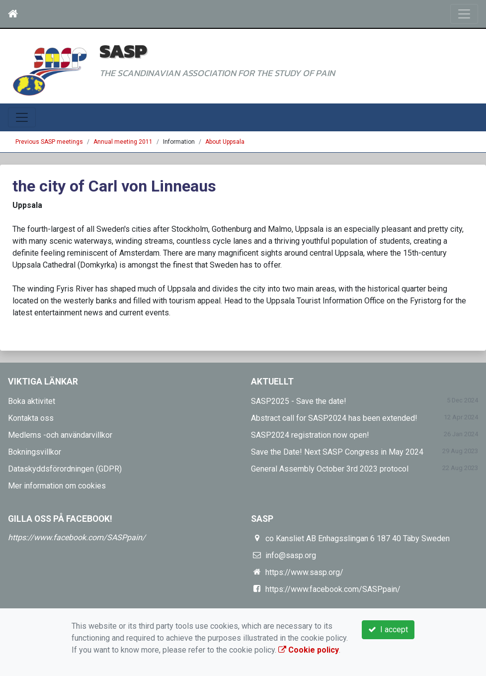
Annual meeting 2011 (123, 141)
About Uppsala (224, 141)
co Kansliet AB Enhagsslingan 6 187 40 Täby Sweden (357, 538)
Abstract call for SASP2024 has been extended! (334, 418)
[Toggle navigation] (464, 14)
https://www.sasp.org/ (304, 572)
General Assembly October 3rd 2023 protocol (329, 469)
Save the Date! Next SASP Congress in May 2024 (337, 452)
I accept (388, 629)
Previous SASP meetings (49, 141)
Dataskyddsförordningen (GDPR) (65, 469)
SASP (123, 50)
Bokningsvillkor (34, 452)
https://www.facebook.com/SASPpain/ (77, 537)
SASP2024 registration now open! (310, 435)
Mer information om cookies (57, 485)
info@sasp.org (290, 555)
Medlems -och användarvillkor (60, 435)
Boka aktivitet (31, 401)
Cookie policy (308, 650)
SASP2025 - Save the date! (298, 401)
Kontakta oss (31, 418)
